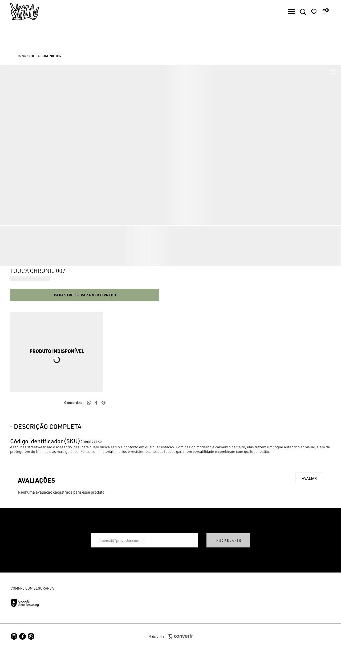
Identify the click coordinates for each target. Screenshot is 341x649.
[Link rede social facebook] (22, 636)
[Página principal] (19, 11)
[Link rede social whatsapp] (31, 636)
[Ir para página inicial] (22, 56)
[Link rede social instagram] (14, 636)
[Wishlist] (313, 11)
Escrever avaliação (309, 478)
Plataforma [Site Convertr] (170, 636)
